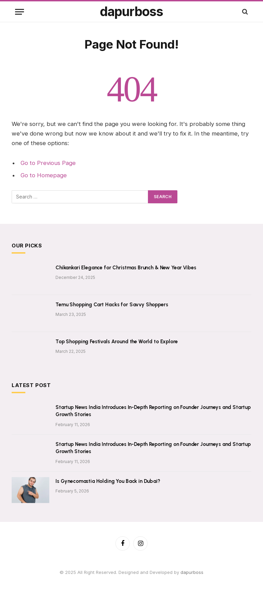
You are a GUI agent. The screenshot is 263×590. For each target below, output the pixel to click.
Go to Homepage (44, 175)
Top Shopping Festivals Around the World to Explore (116, 341)
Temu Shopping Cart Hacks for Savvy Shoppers (111, 305)
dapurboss (191, 572)
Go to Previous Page (48, 162)
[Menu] (19, 12)
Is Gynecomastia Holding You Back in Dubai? (107, 481)
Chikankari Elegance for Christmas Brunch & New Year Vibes (125, 268)
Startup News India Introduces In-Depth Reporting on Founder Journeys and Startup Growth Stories (153, 411)
